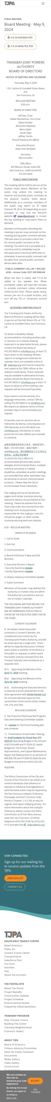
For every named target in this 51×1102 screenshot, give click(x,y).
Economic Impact (14, 1031)
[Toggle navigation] (43, 3)
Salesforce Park (13, 960)
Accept (35, 1080)
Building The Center (15, 1023)
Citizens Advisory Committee (20, 1048)
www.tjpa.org (14, 365)
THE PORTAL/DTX (14, 984)
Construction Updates (16, 995)
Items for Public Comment (19, 1051)
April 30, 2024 (11, 681)
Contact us (15, 886)
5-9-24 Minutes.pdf (22, 46)
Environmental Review (16, 1002)
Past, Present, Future (16, 1020)
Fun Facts (9, 963)
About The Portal (14, 988)
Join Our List (15, 878)
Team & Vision (12, 1070)
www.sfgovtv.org (26, 216)
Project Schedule (13, 999)
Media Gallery (12, 1059)
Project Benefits (13, 992)
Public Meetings (12, 19)
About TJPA (11, 1040)
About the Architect (15, 974)
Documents (10, 1055)
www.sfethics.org (36, 824)
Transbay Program (16, 1016)
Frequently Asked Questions (20, 1006)
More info (11, 1097)
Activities (9, 967)
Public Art (9, 949)
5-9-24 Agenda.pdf (22, 37)
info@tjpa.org (28, 351)
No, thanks (35, 1091)
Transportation (12, 956)
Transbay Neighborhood (18, 1027)
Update (12, 725)
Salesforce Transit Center (21, 941)
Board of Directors (14, 1044)
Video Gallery (11, 1062)
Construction (11, 1066)
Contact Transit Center (17, 952)
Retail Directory (13, 945)
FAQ (6, 971)
